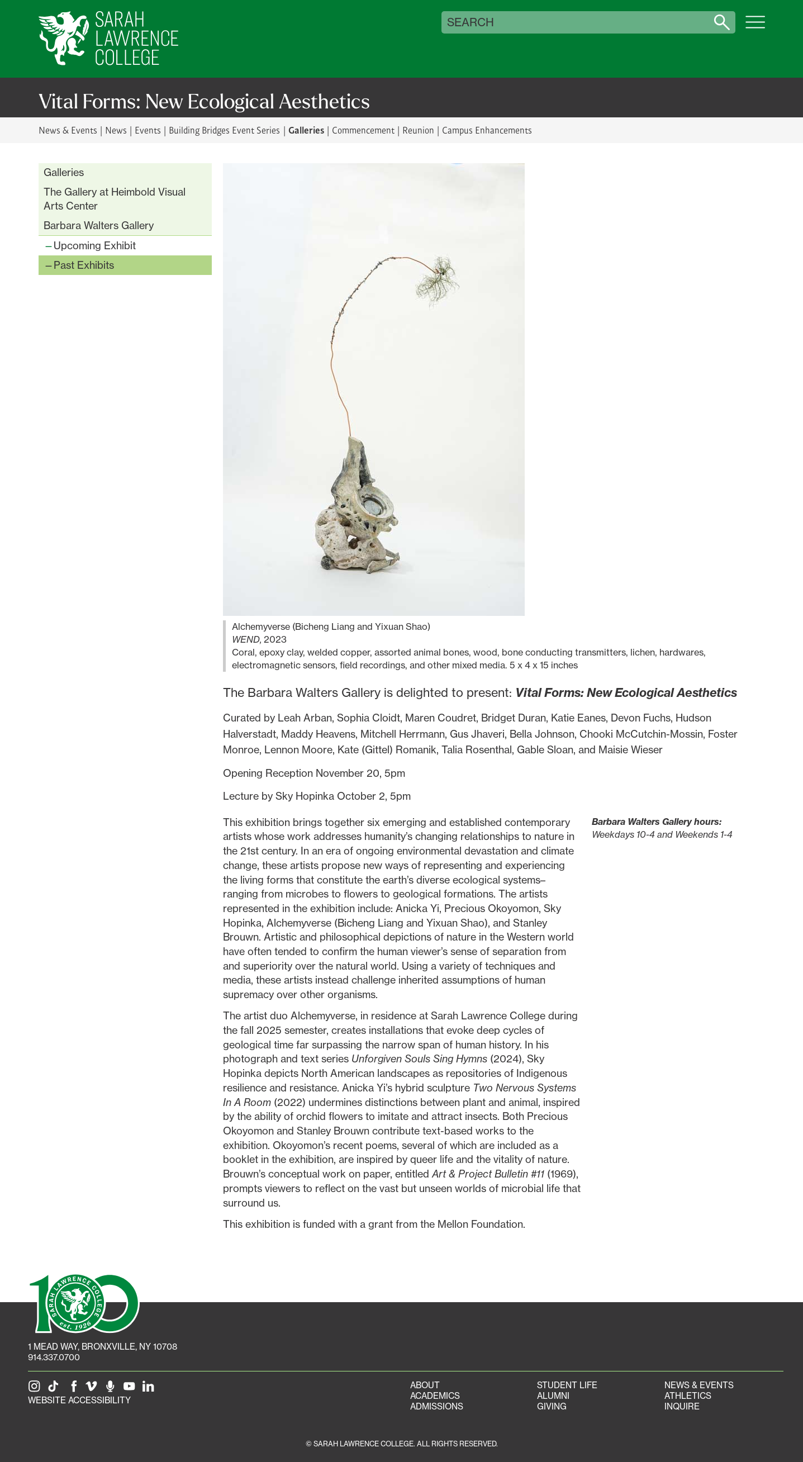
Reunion (418, 130)
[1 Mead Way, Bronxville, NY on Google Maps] (102, 1346)
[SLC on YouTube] (131, 1389)
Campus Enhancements (487, 130)
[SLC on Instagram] (36, 1389)
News (116, 130)
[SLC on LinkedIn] (150, 1389)
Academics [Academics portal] (435, 1395)
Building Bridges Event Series (225, 130)
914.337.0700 (54, 1357)
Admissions (436, 1406)
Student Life (567, 1385)
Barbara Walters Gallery (99, 225)
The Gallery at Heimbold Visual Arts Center (115, 199)
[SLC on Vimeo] (93, 1389)
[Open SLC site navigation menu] (755, 28)
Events (148, 130)
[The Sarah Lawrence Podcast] (112, 1389)
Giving (552, 1406)
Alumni (553, 1395)
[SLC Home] (108, 39)
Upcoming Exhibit (95, 245)
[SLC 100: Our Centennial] (84, 1302)
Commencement (363, 130)
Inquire (682, 1406)
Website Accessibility (79, 1400)
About (425, 1385)
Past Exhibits (84, 265)
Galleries (306, 129)
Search (470, 22)
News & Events (68, 130)
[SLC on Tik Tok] (55, 1389)
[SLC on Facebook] (74, 1389)
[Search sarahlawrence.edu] (722, 22)
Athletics (687, 1395)
